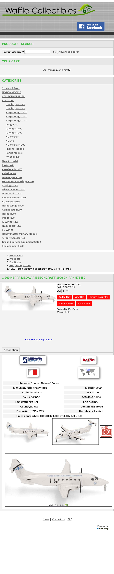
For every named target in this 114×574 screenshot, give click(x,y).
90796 (97, 397)
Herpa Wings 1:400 (16, 116)
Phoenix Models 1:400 (14, 197)
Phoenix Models (15, 148)
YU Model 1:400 (11, 201)
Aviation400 (12, 156)
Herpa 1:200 (9, 213)
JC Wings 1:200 (14, 132)
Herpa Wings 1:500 (16, 112)
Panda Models (14, 152)
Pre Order (8, 100)
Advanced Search (69, 51)
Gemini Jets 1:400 (15, 104)
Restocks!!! (8, 165)
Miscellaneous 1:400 (13, 189)
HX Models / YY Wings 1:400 (18, 181)
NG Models (12, 136)
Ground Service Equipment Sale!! (21, 242)
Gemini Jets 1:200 (15, 108)
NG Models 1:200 (15, 144)
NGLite (10, 140)
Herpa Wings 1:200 (16, 120)
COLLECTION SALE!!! (13, 96)
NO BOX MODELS (11, 92)
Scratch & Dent (11, 88)
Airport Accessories (13, 238)
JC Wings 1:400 (14, 128)
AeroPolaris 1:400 (12, 169)
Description (11, 350)
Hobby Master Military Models (19, 233)
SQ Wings (7, 229)
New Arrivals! (10, 161)
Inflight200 (12, 124)
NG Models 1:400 (11, 193)
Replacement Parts (13, 246)
